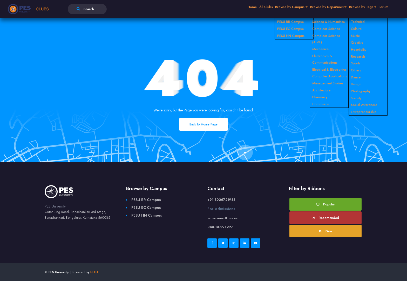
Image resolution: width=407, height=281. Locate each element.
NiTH (94, 272)
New (325, 231)
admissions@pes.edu (224, 218)
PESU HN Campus (146, 215)
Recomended (326, 217)
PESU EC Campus (146, 207)
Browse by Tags (355, 8)
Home (224, 8)
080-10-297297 (220, 226)
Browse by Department (315, 8)
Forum (381, 8)
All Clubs (242, 8)
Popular (325, 204)
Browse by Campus (273, 8)
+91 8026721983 (221, 199)
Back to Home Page (203, 124)
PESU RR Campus (146, 199)
